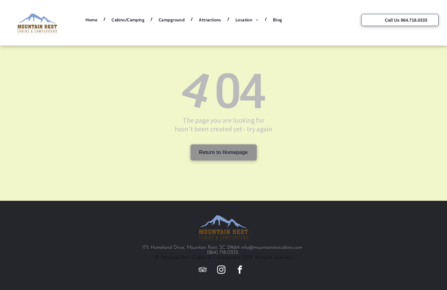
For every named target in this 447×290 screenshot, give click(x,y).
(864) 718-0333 (222, 252)
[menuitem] (92, 19)
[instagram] (221, 271)
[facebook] (240, 271)
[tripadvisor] (202, 271)
